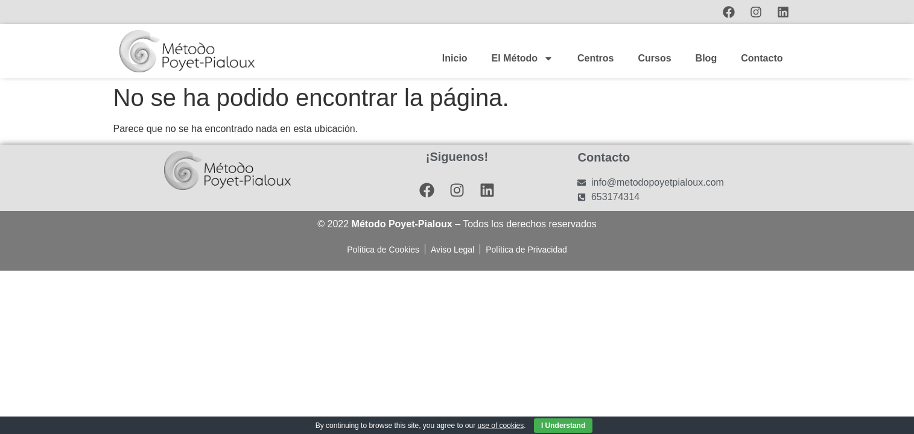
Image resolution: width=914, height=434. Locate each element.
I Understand (563, 425)
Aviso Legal (452, 249)
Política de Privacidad (526, 249)
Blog (706, 58)
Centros (595, 58)
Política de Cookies (383, 249)
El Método (522, 58)
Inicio (455, 58)
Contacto (761, 58)
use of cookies (501, 425)
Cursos (654, 58)
